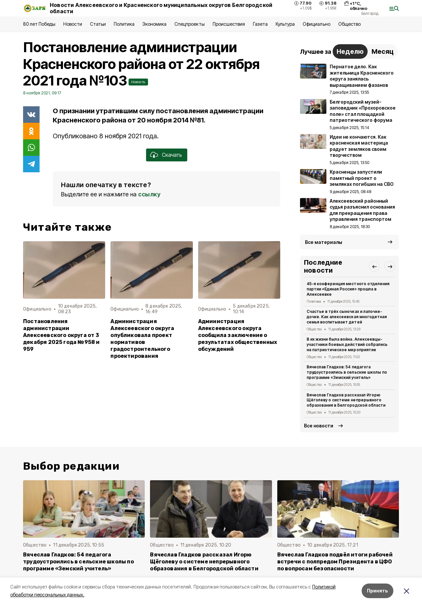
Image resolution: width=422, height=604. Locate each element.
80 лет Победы (39, 24)
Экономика (154, 24)
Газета (260, 24)
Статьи (98, 24)
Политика (124, 24)
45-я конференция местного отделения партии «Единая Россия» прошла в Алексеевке (348, 289)
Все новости (318, 425)
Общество (349, 24)
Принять (377, 590)
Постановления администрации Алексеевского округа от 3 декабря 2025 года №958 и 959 (61, 335)
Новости (72, 24)
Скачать (172, 154)
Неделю (350, 51)
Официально (316, 24)
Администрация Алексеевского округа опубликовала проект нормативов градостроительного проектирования (142, 338)
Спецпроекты (189, 24)
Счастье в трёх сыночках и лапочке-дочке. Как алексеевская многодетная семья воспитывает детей (347, 316)
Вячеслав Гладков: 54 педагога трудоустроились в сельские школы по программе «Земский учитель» (347, 372)
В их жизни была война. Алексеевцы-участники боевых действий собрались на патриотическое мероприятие (347, 344)
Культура (285, 24)
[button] (374, 266)
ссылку (149, 194)
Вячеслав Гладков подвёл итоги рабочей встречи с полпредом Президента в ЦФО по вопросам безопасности (335, 562)
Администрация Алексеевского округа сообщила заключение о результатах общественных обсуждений (237, 335)
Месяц (383, 51)
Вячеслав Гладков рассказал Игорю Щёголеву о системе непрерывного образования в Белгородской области (346, 400)
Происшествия (229, 24)
